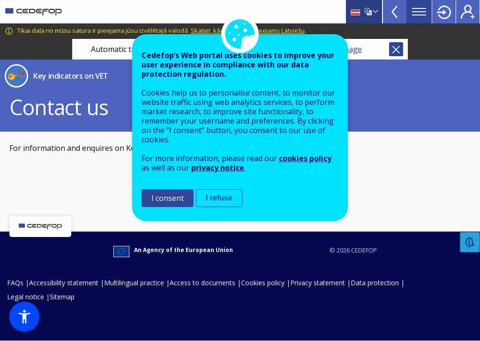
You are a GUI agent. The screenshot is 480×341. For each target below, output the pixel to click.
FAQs (15, 282)
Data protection (375, 282)
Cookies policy (263, 282)
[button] (24, 317)
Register (468, 11)
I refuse (219, 198)
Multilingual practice (134, 282)
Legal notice (25, 296)
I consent (167, 198)
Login (444, 11)
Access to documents (202, 282)
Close (396, 49)
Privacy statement (317, 282)
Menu (419, 11)
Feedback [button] (470, 242)
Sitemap (62, 296)
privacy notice (217, 168)
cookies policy (305, 158)
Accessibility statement (63, 282)
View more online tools (394, 11)
